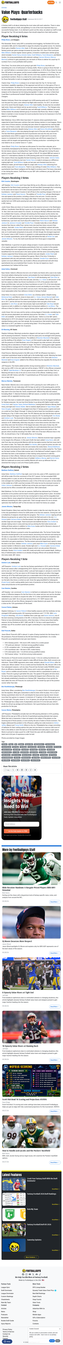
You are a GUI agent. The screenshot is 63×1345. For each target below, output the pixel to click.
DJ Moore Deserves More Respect (17, 941)
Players (11, 744)
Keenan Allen (20, 48)
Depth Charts (37, 1296)
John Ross (13, 304)
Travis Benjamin (47, 55)
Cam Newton (6, 588)
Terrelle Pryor (41, 194)
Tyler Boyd (31, 277)
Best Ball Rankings (39, 1293)
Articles (4, 8)
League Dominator (7, 1293)
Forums (35, 1321)
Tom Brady (56, 416)
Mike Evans (31, 526)
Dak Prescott (6, 631)
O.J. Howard (42, 546)
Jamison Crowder (15, 223)
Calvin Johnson (7, 485)
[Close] (60, 1329)
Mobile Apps (37, 1315)
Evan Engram (26, 340)
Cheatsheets (5, 1299)
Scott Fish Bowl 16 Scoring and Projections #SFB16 (24, 1099)
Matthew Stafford (8, 470)
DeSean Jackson (7, 194)
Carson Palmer (7, 607)
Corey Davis (6, 404)
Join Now (51, 2)
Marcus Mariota (7, 381)
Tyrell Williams (37, 55)
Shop (34, 1311)
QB (16, 744)
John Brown (19, 615)
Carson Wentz (6, 710)
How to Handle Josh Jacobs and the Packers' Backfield (26, 1150)
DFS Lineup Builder (39, 1287)
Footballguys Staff (18, 19)
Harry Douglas (6, 409)
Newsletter (4, 1318)
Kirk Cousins (6, 181)
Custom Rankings (7, 1296)
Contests (36, 1324)
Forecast (4, 744)
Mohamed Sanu (7, 297)
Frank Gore (5, 582)
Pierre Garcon (20, 194)
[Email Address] (21, 824)
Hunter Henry (16, 55)
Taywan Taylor (17, 404)
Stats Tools (36, 1302)
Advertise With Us (39, 1308)
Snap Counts (37, 1299)
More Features (31, 1257)
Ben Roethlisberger (8, 687)
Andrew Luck (8, 418)
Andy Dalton (6, 269)
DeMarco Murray (40, 458)
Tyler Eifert (54, 277)
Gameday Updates (34, 1240)
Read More (55, 902)
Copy (7, 770)
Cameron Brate (16, 519)
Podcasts (4, 1315)
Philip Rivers (6, 40)
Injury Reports (6, 1324)
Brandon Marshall (43, 338)
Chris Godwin (51, 522)
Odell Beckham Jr (15, 370)
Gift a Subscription (39, 1318)
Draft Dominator (6, 1290)
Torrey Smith (19, 725)
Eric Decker (33, 444)
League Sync (5, 1287)
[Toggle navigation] (60, 2)
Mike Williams (6, 53)
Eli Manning (6, 329)
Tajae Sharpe (51, 407)
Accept (52, 1341)
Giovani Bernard (46, 297)
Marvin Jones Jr (16, 755)
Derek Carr (51, 236)
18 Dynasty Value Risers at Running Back (20, 1046)
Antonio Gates (26, 55)
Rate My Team (32, 1209)
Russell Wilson (50, 662)
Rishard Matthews (29, 404)
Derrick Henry (54, 458)
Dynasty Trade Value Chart (47, 1290)
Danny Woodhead (46, 129)
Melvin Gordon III (6, 752)
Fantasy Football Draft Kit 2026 (39, 1224)
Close (57, 1341)
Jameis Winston (44, 57)
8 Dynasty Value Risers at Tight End (18, 992)
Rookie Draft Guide (7, 1321)
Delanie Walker (20, 407)
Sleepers (21, 744)
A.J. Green (43, 280)
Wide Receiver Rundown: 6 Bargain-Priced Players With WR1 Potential (28, 888)
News (3, 1311)
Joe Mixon (51, 306)
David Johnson (49, 615)
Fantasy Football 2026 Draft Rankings (41, 1194)
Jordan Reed (18, 227)
